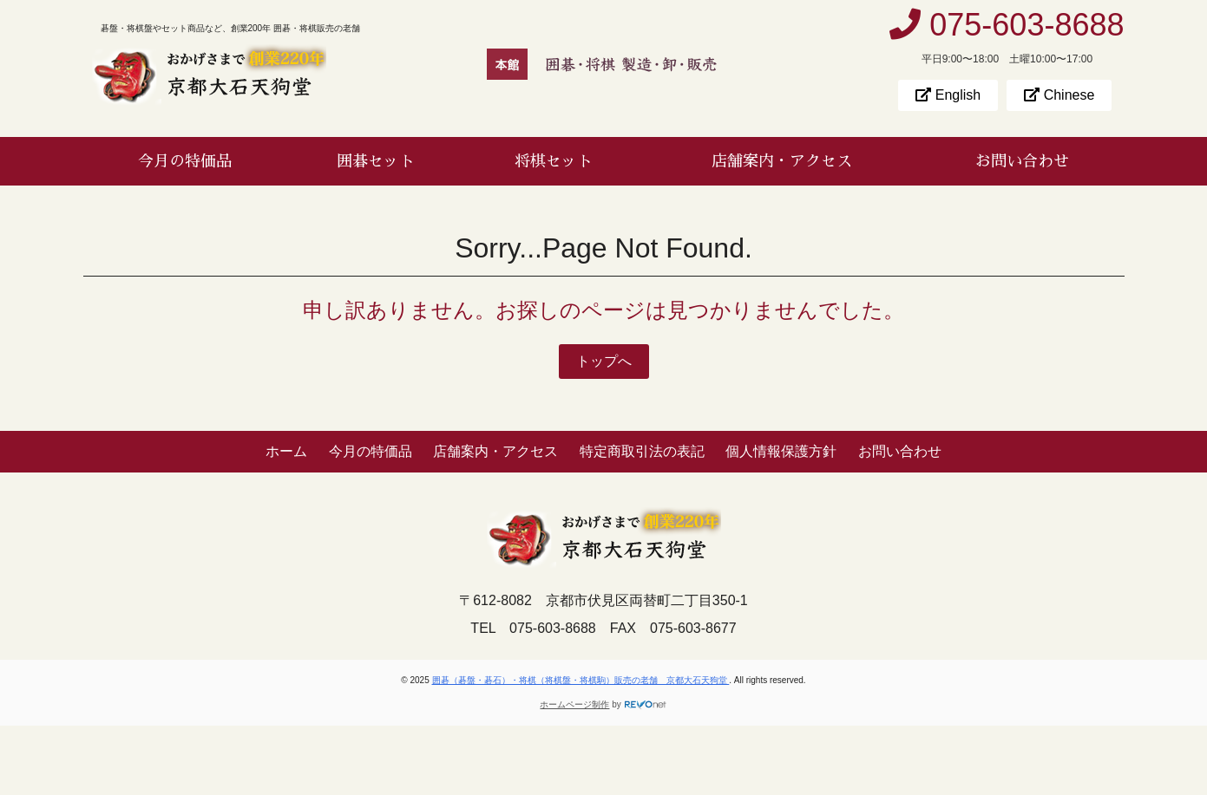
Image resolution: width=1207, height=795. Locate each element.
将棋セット (554, 161)
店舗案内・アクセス (782, 161)
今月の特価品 (185, 161)
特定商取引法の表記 (642, 451)
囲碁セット (376, 161)
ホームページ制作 (574, 704)
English (948, 95)
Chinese (1059, 95)
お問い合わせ (1022, 161)
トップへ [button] (604, 361)
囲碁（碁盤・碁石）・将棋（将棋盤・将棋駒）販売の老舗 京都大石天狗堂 (581, 680)
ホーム (286, 451)
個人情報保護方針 (780, 451)
